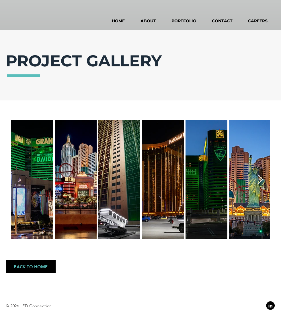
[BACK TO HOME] (31, 266)
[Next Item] (260, 179)
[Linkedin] (270, 305)
